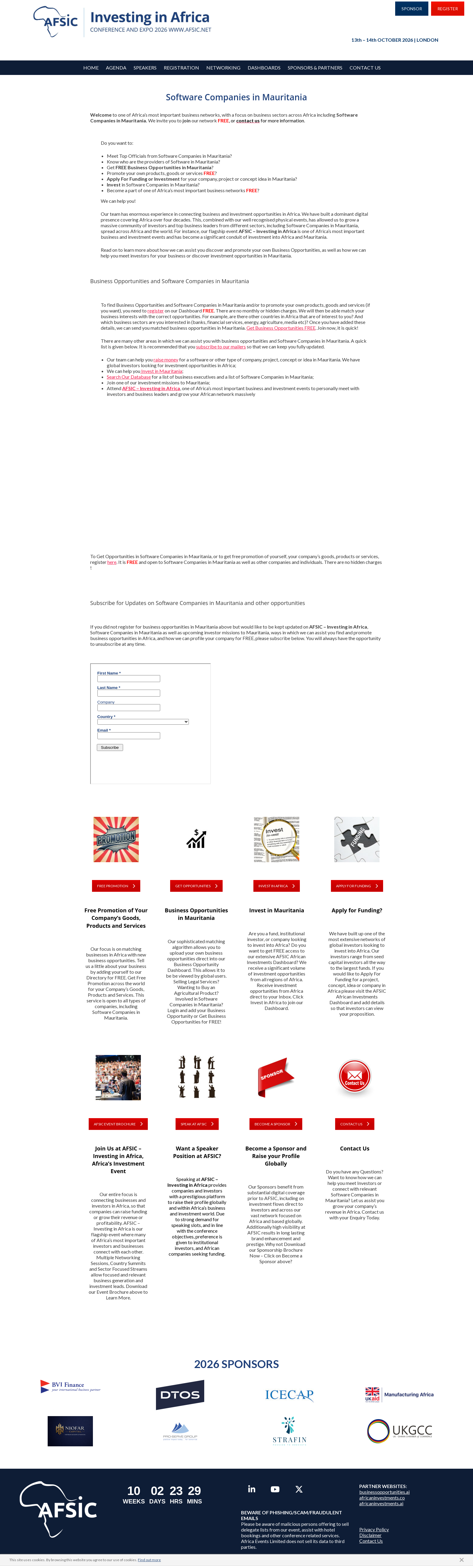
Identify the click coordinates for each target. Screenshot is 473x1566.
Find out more (149, 1560)
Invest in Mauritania (161, 371)
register (156, 310)
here (111, 562)
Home (91, 67)
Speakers (145, 67)
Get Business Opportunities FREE (281, 328)
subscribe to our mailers (221, 346)
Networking (223, 67)
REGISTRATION (181, 67)
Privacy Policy (374, 1529)
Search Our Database (129, 377)
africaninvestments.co (382, 1497)
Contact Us (365, 67)
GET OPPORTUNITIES (196, 886)
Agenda (116, 67)
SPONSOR (412, 8)
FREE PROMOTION (116, 886)
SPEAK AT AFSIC (197, 1124)
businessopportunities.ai (384, 1492)
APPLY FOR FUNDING (357, 886)
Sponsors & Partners (315, 67)
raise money (166, 359)
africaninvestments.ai (381, 1503)
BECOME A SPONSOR (276, 1124)
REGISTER (447, 8)
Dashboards (264, 67)
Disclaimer (370, 1535)
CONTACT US (354, 1124)
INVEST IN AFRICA (277, 886)
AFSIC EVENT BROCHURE (118, 1124)
